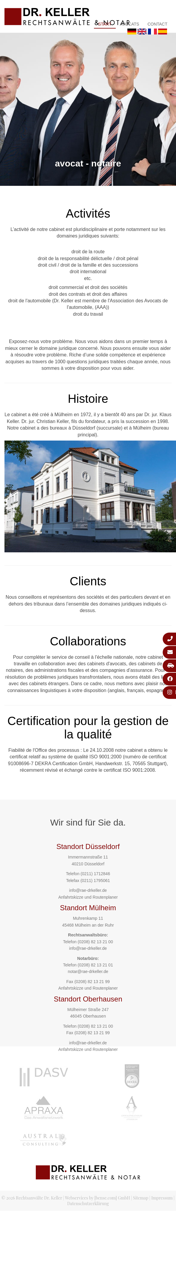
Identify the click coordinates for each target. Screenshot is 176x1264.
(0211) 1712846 (95, 873)
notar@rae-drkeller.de (88, 971)
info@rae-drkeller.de (88, 890)
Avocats (129, 24)
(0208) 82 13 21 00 (95, 941)
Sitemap (140, 1198)
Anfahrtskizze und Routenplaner (88, 897)
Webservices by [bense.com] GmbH (97, 1198)
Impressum (161, 1198)
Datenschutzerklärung (88, 1203)
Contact (157, 24)
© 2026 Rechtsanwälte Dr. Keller (31, 1198)
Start (105, 24)
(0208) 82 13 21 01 (95, 965)
